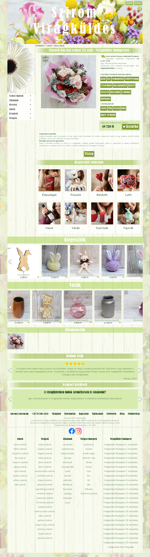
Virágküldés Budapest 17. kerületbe (120, 515)
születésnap (132, 79)
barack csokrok (20, 475)
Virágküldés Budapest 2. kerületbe (121, 448)
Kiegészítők (75, 240)
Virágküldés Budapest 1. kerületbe (121, 444)
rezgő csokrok (44, 533)
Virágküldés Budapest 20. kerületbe (120, 529)
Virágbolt (20, 80)
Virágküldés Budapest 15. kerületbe (120, 506)
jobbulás (67, 480)
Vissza (89, 154)
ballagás (105, 99)
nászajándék (120, 85)
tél (88, 480)
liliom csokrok (44, 466)
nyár (103, 79)
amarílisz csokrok (45, 493)
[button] (140, 262)
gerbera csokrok (45, 484)
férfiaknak (67, 484)
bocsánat (115, 92)
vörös (104, 108)
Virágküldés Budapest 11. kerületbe (120, 489)
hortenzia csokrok (44, 502)
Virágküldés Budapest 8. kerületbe (121, 475)
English (129, 3)
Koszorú (24, 73)
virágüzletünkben (107, 68)
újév (89, 484)
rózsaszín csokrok (20, 453)
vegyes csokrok (44, 453)
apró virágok (108, 115)
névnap (67, 457)
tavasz (89, 466)
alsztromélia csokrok (45, 471)
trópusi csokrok (45, 480)
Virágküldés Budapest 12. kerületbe (120, 493)
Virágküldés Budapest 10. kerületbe (120, 484)
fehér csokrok (20, 448)
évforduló (106, 85)
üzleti (131, 85)
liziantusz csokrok (45, 497)
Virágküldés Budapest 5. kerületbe (121, 462)
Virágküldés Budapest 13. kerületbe (120, 497)
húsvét (88, 448)
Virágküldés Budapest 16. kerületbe (120, 511)
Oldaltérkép (134, 414)
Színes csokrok (59, 46)
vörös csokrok (20, 444)
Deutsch (138, 3)
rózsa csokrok (44, 444)
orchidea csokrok (45, 475)
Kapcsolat (84, 414)
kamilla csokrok (44, 538)
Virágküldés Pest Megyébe (121, 547)
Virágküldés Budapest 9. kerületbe (121, 480)
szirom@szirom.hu (19, 414)
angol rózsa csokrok (44, 524)
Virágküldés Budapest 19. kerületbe (120, 524)
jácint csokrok (44, 462)
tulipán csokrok (45, 448)
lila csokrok (20, 457)
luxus (67, 502)
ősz (109, 79)
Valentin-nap (88, 457)
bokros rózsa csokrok (45, 511)
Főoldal (13, 49)
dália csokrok (45, 515)
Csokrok (49, 46)
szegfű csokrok (45, 506)
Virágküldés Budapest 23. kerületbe (120, 542)
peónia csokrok (45, 520)
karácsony (89, 444)
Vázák (75, 285)
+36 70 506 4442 (40, 414)
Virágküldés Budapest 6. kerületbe (121, 466)
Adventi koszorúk (88, 493)
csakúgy (126, 92)
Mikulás (88, 489)
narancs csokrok (20, 462)
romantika (118, 79)
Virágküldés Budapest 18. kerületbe (120, 520)
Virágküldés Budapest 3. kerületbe (121, 453)
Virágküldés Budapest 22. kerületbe (120, 538)
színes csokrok (20, 480)
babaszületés (67, 453)
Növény (25, 62)
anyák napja (89, 453)
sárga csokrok (20, 466)
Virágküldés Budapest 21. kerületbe (120, 533)
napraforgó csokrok (45, 489)
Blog (122, 414)
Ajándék (17, 51)
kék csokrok (20, 484)
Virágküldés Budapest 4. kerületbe (121, 457)
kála (123, 108)
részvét (105, 92)
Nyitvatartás (70, 414)
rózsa (116, 108)
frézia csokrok (44, 457)
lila (110, 108)
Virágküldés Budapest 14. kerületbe (120, 502)
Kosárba (130, 126)
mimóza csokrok (45, 529)
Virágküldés (40, 46)
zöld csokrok (20, 471)
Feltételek (111, 414)
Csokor (22, 56)
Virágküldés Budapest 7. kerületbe (121, 471)
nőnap (89, 462)
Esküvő (26, 67)
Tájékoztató (97, 414)
